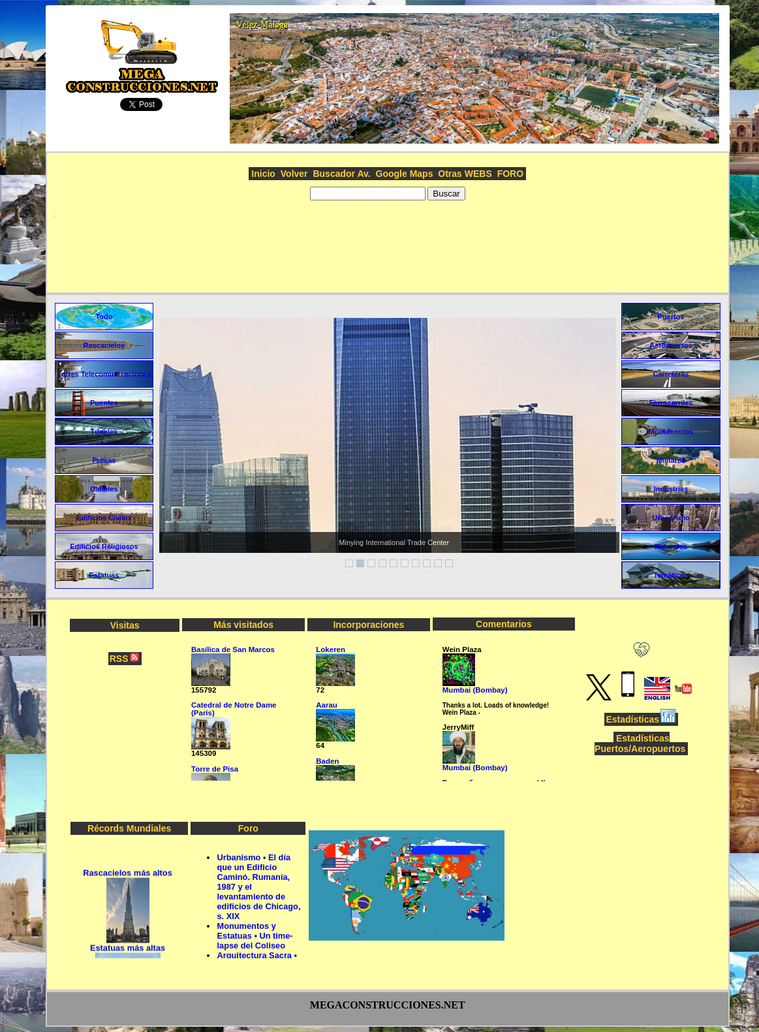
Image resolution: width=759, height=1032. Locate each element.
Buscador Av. (341, 173)
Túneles (104, 431)
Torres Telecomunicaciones (104, 374)
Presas (104, 460)
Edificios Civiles (103, 518)
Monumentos (671, 431)
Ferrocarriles (670, 403)
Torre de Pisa (214, 769)
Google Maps (404, 173)
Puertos (671, 317)
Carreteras (671, 374)
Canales (103, 489)
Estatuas (104, 575)
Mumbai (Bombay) (475, 690)
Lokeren (330, 649)
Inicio (263, 173)
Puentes (104, 403)
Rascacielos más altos (127, 876)
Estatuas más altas (127, 951)
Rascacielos (104, 345)
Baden (327, 761)
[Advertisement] (387, 256)
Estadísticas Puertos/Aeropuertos (640, 743)
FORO (510, 173)
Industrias (671, 489)
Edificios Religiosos (104, 546)
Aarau (326, 705)
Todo (103, 317)
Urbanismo (670, 518)
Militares (671, 460)
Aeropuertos (670, 345)
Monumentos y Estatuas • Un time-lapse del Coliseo (254, 935)
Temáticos (671, 575)
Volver (294, 173)
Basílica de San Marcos (233, 649)
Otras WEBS (464, 173)
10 (449, 563)
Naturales (671, 546)
